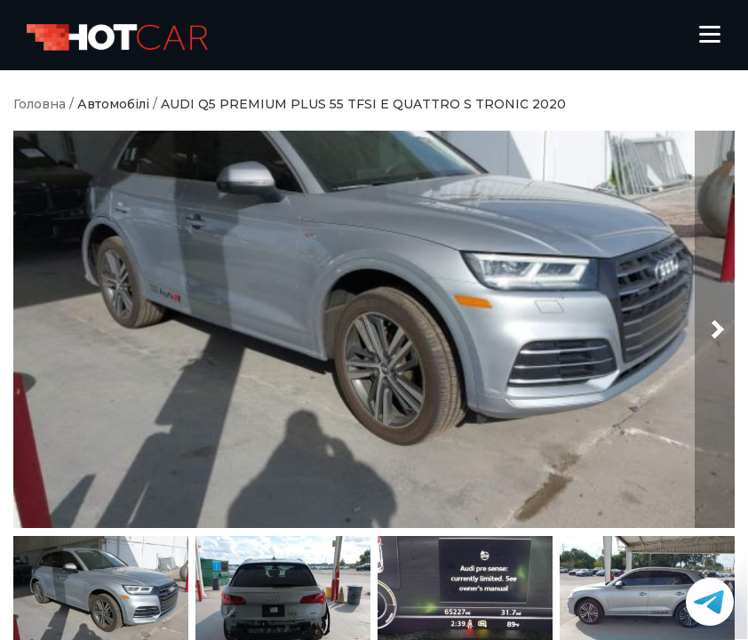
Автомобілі (113, 104)
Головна (39, 104)
